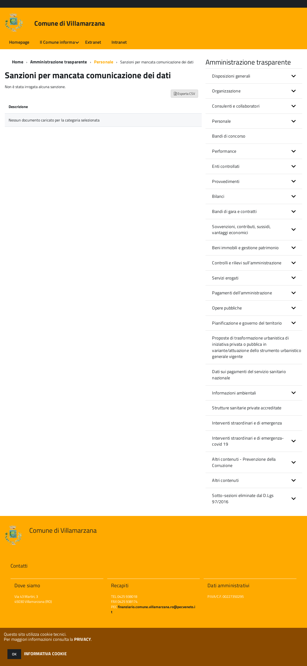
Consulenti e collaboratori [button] (236, 106)
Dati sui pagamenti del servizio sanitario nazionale (249, 374)
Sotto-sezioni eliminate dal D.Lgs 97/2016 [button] (242, 498)
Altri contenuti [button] (225, 480)
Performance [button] (224, 151)
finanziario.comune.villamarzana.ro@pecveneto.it (153, 609)
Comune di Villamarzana (69, 23)
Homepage (19, 42)
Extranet (93, 42)
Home (17, 62)
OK (14, 654)
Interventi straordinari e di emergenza (247, 423)
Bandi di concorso (228, 136)
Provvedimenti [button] (225, 181)
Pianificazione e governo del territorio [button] (247, 323)
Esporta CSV (184, 93)
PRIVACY (82, 639)
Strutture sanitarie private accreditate (246, 408)
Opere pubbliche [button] (227, 308)
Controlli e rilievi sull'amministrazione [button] (246, 263)
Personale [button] (221, 121)
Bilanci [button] (218, 196)
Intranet (119, 42)
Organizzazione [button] (226, 91)
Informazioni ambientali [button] (234, 393)
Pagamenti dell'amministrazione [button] (242, 293)
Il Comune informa (57, 42)
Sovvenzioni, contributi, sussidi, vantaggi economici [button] (241, 229)
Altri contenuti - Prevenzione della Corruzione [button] (244, 462)
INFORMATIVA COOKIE (45, 653)
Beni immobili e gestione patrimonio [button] (245, 247)
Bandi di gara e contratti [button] (234, 211)
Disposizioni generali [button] (231, 76)
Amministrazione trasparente (58, 62)
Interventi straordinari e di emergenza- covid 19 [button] (248, 441)
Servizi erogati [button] (225, 278)
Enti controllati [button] (225, 166)
